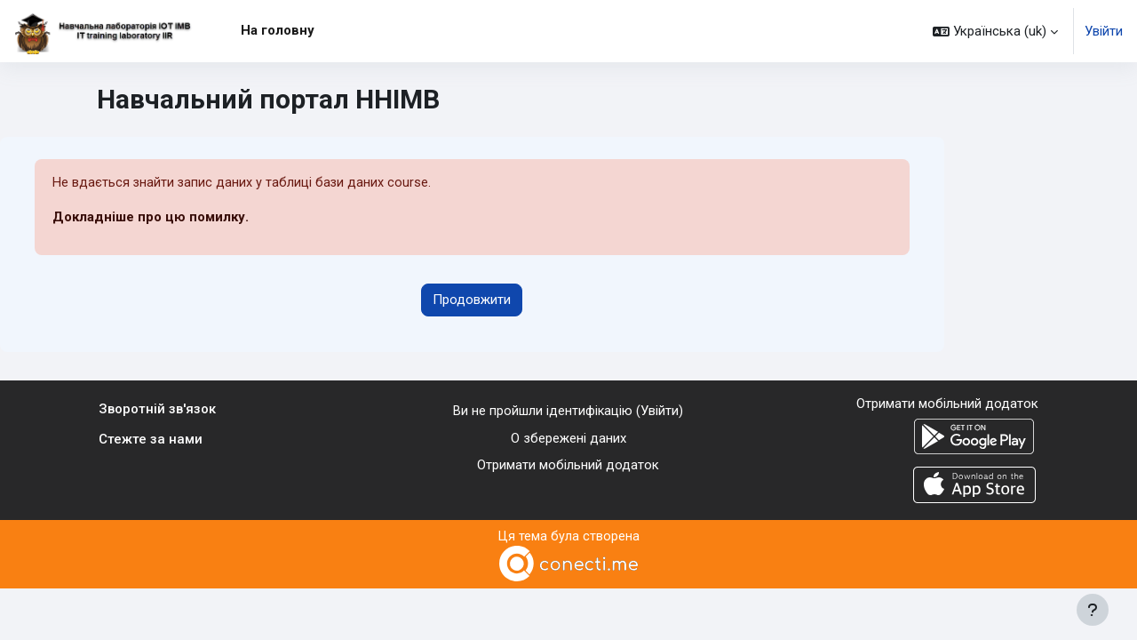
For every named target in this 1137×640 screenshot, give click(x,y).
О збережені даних (568, 438)
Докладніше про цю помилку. (150, 218)
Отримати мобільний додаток (568, 466)
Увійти (1104, 31)
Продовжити (472, 300)
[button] (995, 31)
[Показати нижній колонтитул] (1093, 610)
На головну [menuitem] (277, 30)
